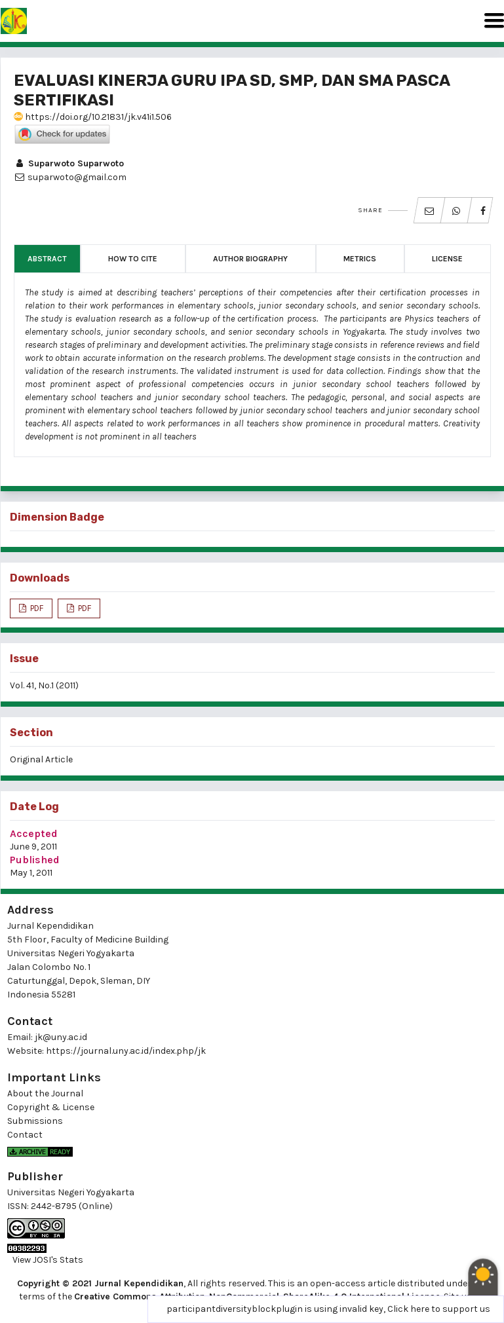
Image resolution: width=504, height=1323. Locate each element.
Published (35, 859)
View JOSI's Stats (47, 1259)
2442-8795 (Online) (72, 1206)
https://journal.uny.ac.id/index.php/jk (126, 1050)
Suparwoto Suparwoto (69, 163)
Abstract (47, 258)
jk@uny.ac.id (61, 1037)
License (447, 258)
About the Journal (45, 1093)
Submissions (35, 1121)
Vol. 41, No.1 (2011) (44, 685)
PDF (35, 608)
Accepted (34, 833)
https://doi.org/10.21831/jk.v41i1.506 (93, 116)
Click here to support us (438, 1308)
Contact (25, 1134)
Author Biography (250, 258)
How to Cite (132, 258)
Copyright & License (50, 1107)
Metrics (359, 258)
